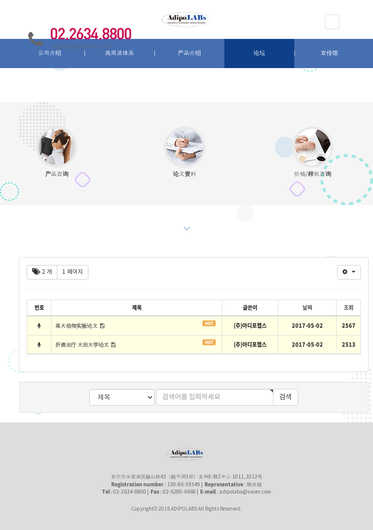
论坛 (259, 53)
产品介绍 (189, 53)
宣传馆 (329, 53)
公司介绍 (49, 53)
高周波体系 (119, 53)
